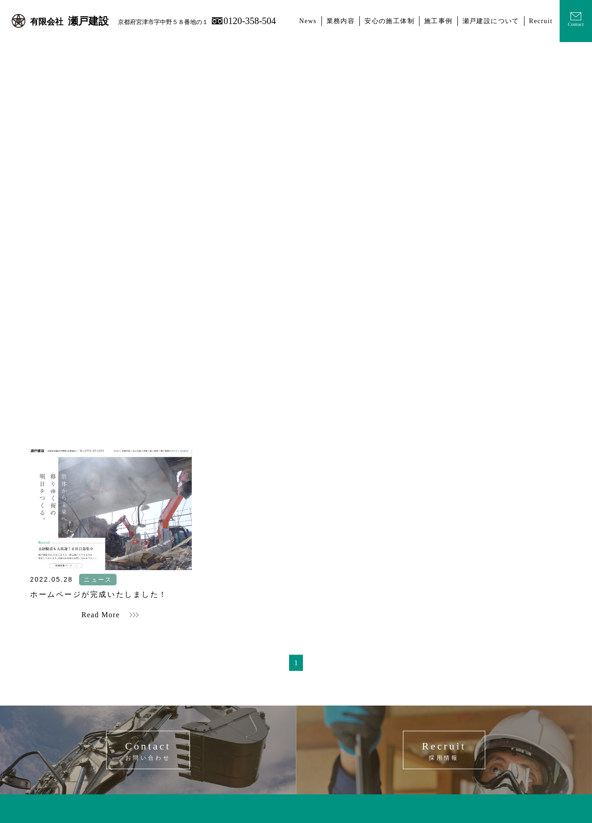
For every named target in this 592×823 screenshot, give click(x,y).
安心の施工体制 (389, 21)
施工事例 (438, 21)
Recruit (541, 21)
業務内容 (341, 21)
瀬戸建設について (490, 21)
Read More (100, 615)
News (307, 21)
